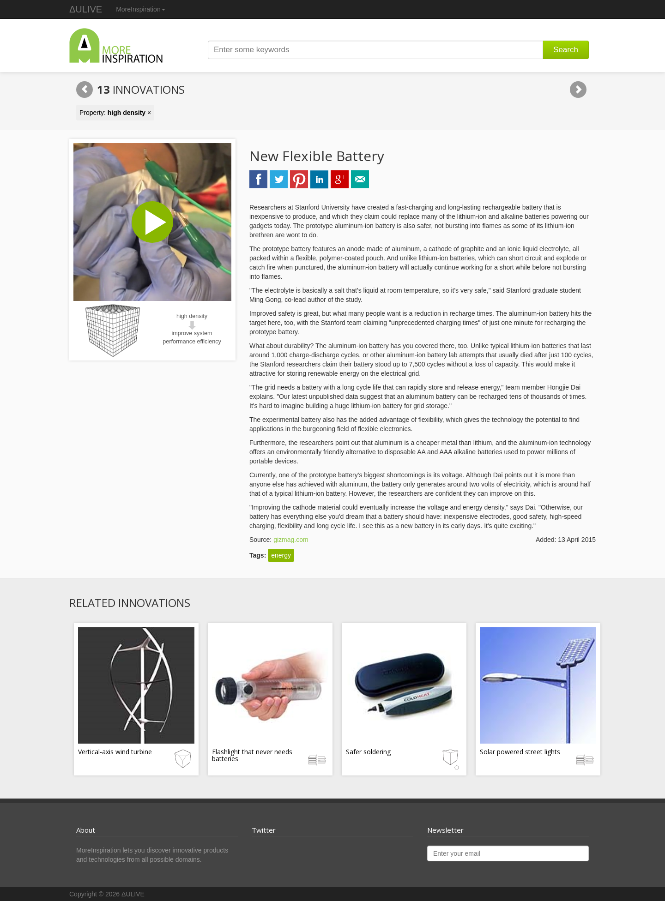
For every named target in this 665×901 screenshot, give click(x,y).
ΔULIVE (85, 9)
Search (565, 49)
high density (191, 316)
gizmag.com (290, 539)
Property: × (115, 112)
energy (281, 555)
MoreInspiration (140, 9)
